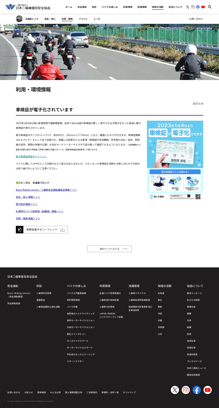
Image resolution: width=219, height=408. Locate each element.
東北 (160, 299)
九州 (160, 333)
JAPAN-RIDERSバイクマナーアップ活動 (111, 315)
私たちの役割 (193, 299)
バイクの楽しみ (76, 286)
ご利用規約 (92, 392)
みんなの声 (55, 392)
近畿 (160, 320)
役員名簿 (191, 347)
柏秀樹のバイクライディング (81, 313)
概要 (189, 313)
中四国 (161, 327)
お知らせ (29, 392)
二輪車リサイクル (137, 293)
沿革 (189, 320)
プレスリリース (194, 361)
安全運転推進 (13, 303)
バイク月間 (72, 306)
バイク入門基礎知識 (76, 293)
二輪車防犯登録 (43, 293)
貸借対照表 (192, 354)
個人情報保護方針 (73, 392)
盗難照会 (40, 299)
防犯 (39, 286)
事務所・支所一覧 (110, 392)
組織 (189, 327)
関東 (160, 306)
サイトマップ (129, 392)
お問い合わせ (196, 18)
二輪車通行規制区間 (109, 299)
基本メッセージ (194, 293)
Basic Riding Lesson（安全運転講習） (18, 295)
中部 (160, 313)
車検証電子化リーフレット (42, 229)
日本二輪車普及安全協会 (22, 276)
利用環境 (104, 286)
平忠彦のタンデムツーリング (81, 354)
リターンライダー (75, 361)
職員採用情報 (193, 374)
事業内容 (191, 306)
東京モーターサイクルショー (81, 320)
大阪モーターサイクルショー (81, 327)
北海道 (161, 293)
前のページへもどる (109, 248)
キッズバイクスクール (77, 340)
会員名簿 (191, 340)
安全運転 (12, 286)
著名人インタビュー (76, 333)
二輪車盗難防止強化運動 (48, 306)
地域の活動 (164, 286)
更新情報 (41, 392)
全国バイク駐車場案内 (110, 293)
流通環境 (134, 286)
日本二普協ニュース (196, 367)
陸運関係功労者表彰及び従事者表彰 (140, 308)
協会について (195, 286)
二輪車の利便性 (106, 306)
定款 (189, 333)
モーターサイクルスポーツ (80, 347)
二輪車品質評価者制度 (139, 299)
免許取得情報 (73, 299)
